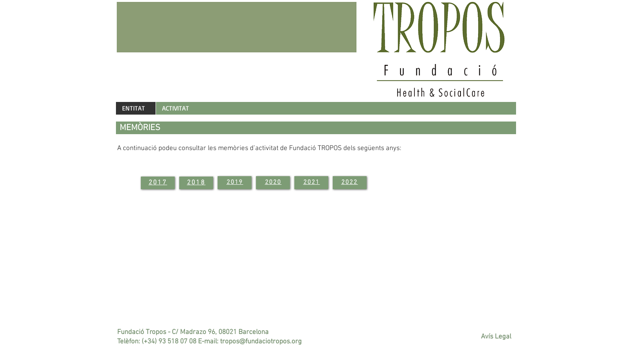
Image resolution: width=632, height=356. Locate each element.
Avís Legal (496, 337)
